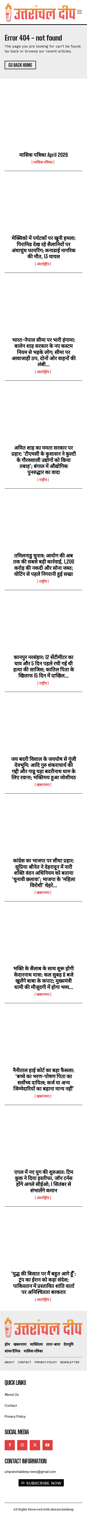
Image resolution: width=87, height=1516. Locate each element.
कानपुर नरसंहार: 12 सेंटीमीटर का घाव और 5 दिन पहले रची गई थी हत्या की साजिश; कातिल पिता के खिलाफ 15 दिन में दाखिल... (43, 666)
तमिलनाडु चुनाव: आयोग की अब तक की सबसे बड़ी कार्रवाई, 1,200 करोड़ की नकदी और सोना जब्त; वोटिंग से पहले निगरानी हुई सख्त (43, 564)
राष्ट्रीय (43, 480)
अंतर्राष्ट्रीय (43, 264)
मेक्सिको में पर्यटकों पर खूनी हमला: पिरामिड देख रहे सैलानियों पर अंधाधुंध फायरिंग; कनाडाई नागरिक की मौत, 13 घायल (44, 247)
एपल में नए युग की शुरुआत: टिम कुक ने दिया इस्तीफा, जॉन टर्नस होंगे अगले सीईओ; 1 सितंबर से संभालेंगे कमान (43, 1181)
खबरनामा (42, 785)
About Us (12, 1394)
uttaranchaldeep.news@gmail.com (30, 1472)
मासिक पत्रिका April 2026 (43, 155)
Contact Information (25, 1461)
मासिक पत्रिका (42, 162)
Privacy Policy (15, 1416)
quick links (15, 1383)
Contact (11, 1405)
